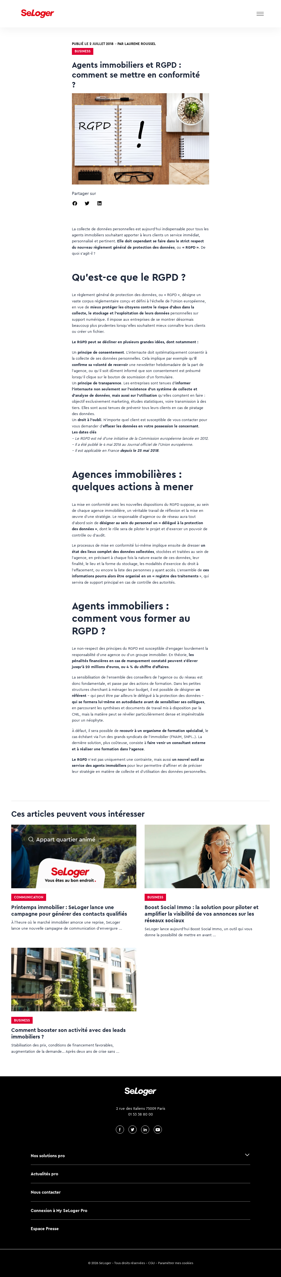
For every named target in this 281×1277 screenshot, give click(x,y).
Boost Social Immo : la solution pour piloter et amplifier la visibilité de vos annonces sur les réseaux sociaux (201, 913)
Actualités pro (44, 1174)
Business (83, 51)
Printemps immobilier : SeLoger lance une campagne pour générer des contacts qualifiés (69, 910)
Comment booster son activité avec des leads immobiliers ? (68, 1033)
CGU (151, 1263)
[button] (75, 203)
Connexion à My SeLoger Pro (59, 1210)
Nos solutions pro (48, 1156)
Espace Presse (45, 1228)
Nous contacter (46, 1192)
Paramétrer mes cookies (175, 1263)
